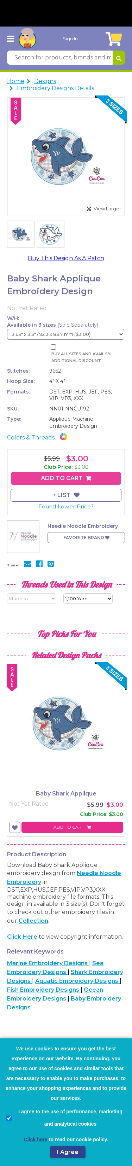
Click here (22, 936)
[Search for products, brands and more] (60, 58)
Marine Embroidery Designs (48, 963)
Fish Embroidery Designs (44, 989)
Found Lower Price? (66, 506)
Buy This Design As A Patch (66, 258)
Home (15, 81)
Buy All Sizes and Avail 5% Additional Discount (81, 357)
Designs (45, 81)
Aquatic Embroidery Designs (77, 981)
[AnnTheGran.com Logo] (27, 39)
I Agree (67, 1152)
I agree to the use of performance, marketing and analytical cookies (64, 1118)
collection (33, 920)
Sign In (70, 38)
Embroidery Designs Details (55, 88)
